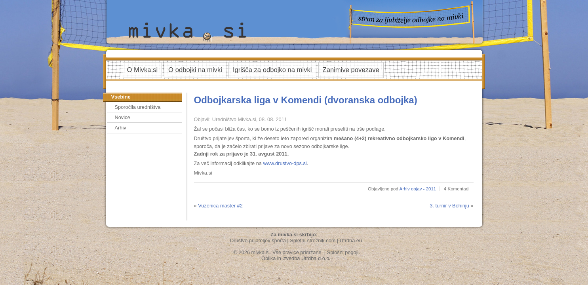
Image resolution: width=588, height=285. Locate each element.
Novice (122, 117)
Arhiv (120, 128)
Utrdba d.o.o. (316, 258)
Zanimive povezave (351, 70)
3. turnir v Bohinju (449, 206)
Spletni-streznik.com (312, 240)
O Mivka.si (142, 70)
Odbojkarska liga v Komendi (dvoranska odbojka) (305, 100)
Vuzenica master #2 (220, 206)
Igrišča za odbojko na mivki (272, 70)
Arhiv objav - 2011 (417, 188)
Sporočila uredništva (138, 107)
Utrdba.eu (351, 240)
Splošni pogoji (343, 252)
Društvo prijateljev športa (258, 240)
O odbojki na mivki (195, 70)
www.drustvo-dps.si (284, 163)
